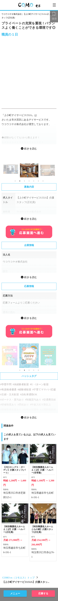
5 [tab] (33, 181)
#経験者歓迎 (24, 389)
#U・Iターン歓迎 (39, 384)
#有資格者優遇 (8, 389)
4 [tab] (29, 181)
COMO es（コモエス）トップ (18, 577)
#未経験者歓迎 (21, 384)
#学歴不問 (5, 384)
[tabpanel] (29, 170)
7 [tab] (43, 181)
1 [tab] (15, 181)
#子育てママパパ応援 (44, 389)
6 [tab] (38, 181)
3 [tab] (24, 181)
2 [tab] (19, 181)
